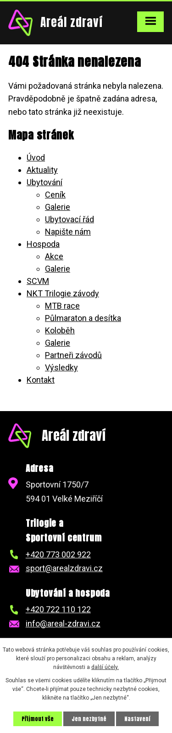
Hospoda (43, 244)
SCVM (38, 281)
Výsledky (61, 367)
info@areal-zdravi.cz (63, 623)
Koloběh (60, 330)
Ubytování (44, 182)
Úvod (36, 157)
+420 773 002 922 (58, 554)
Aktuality (42, 170)
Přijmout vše (38, 719)
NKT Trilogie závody (63, 293)
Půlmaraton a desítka (83, 318)
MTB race (62, 305)
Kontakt (41, 380)
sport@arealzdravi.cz (64, 568)
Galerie (57, 207)
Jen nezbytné (89, 719)
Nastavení (137, 719)
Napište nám (68, 231)
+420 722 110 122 (58, 609)
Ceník (55, 194)
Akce (54, 256)
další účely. (105, 667)
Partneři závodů (73, 355)
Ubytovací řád (69, 219)
